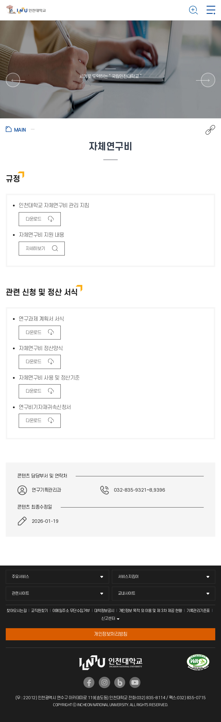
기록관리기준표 (198, 611)
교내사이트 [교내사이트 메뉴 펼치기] (126, 593)
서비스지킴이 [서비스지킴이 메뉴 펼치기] (128, 576)
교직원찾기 (39, 611)
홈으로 (20, 129)
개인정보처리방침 (110, 634)
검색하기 (193, 10)
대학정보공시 (104, 611)
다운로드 (33, 221)
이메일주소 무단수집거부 (71, 611)
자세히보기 (35, 250)
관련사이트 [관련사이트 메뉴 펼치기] (20, 593)
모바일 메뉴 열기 (211, 10)
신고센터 (108, 618)
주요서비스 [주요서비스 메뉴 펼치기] (20, 576)
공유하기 (207, 130)
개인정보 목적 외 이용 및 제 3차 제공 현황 (150, 611)
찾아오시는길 (16, 611)
